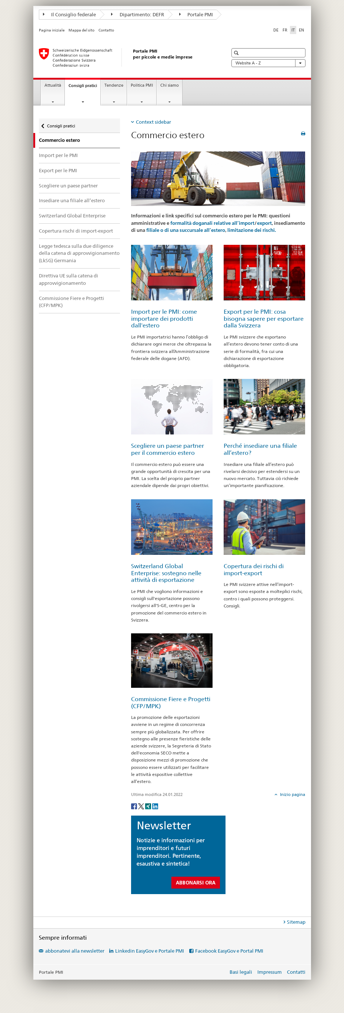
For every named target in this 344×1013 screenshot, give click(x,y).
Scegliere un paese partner (68, 186)
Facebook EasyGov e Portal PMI (229, 951)
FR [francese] (285, 30)
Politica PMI (142, 85)
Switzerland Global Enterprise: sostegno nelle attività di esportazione (166, 573)
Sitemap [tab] (296, 922)
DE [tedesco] (275, 30)
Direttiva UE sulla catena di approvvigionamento (68, 279)
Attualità (52, 85)
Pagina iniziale (52, 30)
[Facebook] (134, 806)
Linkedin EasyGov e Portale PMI (149, 951)
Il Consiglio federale (69, 14)
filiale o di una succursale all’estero (185, 230)
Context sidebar (153, 122)
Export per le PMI (58, 170)
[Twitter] (141, 806)
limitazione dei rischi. (251, 230)
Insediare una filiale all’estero (72, 200)
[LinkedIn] (155, 806)
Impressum (269, 972)
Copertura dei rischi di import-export (254, 570)
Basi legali (241, 972)
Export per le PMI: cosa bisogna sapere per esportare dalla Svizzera (264, 318)
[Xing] (148, 806)
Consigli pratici (84, 88)
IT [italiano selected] (293, 30)
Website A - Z (268, 63)
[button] (237, 53)
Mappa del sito (81, 30)
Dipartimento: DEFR (137, 14)
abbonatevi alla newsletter (74, 951)
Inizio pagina (292, 794)
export (264, 223)
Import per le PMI (58, 155)
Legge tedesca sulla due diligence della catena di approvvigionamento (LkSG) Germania (79, 253)
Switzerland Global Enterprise (72, 216)
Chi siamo (169, 85)
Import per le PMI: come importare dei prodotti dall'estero (164, 318)
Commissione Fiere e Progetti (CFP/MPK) (71, 302)
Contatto (106, 30)
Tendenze (113, 85)
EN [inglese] (301, 30)
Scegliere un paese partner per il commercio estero (167, 449)
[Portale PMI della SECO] (126, 57)
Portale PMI (196, 14)
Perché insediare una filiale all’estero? (260, 449)
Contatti (296, 972)
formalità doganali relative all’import (212, 223)
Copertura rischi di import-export (76, 231)
